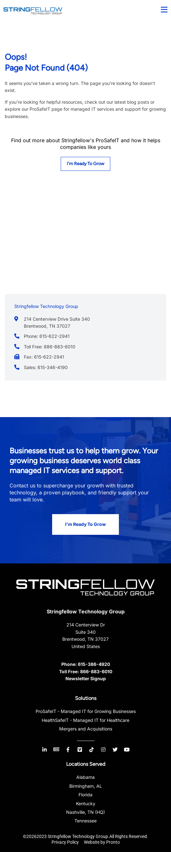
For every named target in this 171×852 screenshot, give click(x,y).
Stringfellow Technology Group (86, 611)
